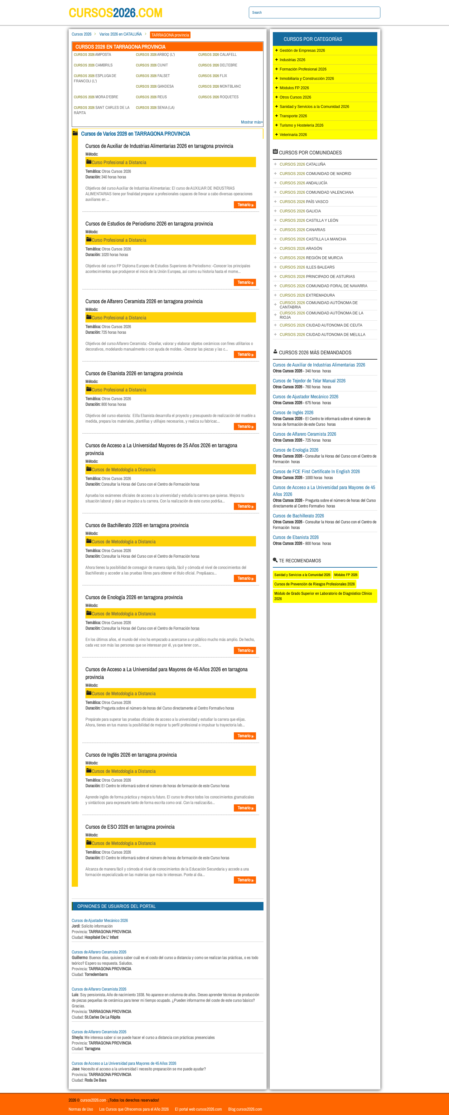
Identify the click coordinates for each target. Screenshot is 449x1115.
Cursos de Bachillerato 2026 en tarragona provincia (137, 525)
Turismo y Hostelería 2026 (301, 125)
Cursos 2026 (81, 34)
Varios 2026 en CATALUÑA (120, 34)
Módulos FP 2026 (294, 88)
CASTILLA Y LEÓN (309, 220)
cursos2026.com (93, 1100)
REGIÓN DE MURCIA (311, 258)
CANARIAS (302, 230)
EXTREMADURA (307, 295)
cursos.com (115, 12)
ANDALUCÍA (303, 183)
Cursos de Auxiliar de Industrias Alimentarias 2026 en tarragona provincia (159, 146)
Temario (246, 204)
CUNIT (152, 65)
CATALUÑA (303, 164)
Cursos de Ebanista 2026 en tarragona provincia (134, 373)
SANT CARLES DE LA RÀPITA (101, 110)
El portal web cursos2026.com (198, 1109)
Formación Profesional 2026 (303, 69)
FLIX (212, 75)
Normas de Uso (81, 1109)
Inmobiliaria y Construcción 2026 (307, 78)
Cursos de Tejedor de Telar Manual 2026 (309, 380)
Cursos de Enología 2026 (295, 449)
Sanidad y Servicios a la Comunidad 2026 (314, 106)
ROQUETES (218, 96)
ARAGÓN (301, 248)
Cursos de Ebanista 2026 (296, 537)
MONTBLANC (219, 86)
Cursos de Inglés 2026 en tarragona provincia (131, 755)
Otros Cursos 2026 (295, 97)
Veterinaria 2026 (293, 135)
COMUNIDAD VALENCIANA (317, 192)
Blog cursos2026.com (245, 1109)
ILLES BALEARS (307, 267)
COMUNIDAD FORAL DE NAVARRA (323, 286)
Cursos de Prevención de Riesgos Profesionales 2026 (314, 584)
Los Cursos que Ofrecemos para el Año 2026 (134, 1109)
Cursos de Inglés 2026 (293, 412)
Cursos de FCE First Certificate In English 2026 (316, 471)
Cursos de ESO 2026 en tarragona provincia (130, 827)
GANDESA (155, 86)
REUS (151, 96)
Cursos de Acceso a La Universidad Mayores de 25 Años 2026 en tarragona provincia (161, 449)
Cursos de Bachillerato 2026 (298, 515)
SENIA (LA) (155, 107)
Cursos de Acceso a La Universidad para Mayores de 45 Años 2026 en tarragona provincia (166, 673)
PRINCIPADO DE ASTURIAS (317, 276)
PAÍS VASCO (304, 202)
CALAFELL (217, 54)
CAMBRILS (93, 65)
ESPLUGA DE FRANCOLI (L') (95, 78)
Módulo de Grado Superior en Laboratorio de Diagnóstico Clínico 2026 (323, 596)
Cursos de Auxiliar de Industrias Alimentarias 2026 (319, 364)
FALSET (153, 75)
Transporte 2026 (293, 116)
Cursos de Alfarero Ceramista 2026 (99, 952)
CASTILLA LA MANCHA (313, 239)
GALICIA (300, 211)
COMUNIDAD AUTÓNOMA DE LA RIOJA (321, 315)
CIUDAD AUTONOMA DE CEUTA (321, 325)
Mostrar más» (252, 122)
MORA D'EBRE (96, 96)
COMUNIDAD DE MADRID (315, 174)
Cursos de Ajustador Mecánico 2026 (100, 920)
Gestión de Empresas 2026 (302, 50)
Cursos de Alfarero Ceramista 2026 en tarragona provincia (144, 301)
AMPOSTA (92, 54)
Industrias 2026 (292, 60)
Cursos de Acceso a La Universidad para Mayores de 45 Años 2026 (124, 1063)
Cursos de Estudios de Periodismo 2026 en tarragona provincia (149, 223)
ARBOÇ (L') (155, 54)
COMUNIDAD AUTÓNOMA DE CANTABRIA (319, 305)
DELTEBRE (217, 65)
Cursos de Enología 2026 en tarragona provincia (134, 597)
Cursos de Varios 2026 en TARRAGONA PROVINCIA (135, 134)
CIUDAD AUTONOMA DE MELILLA (322, 334)
